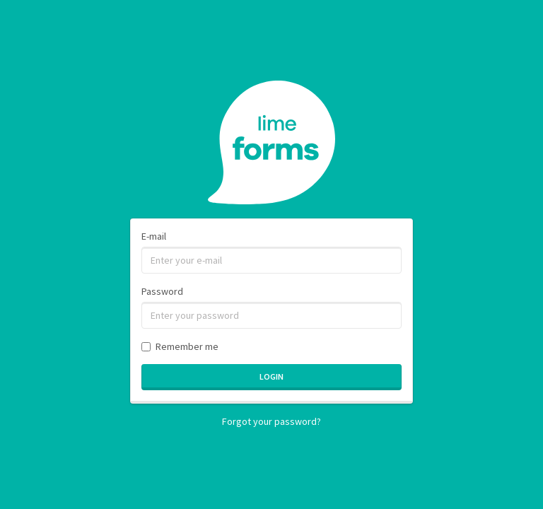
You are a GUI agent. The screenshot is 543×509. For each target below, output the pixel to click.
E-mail (153, 236)
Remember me (179, 346)
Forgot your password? (271, 421)
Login (271, 376)
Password (162, 291)
